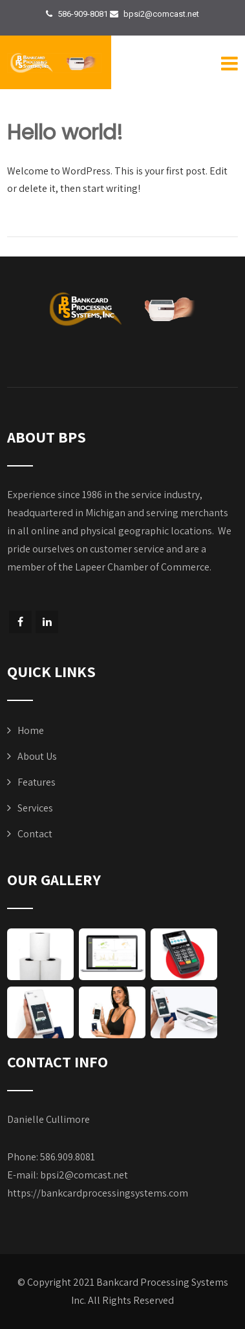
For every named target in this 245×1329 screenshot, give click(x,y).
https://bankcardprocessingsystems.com (97, 1193)
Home (30, 730)
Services (35, 808)
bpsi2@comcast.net (84, 1175)
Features (36, 782)
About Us (37, 756)
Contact (34, 834)
